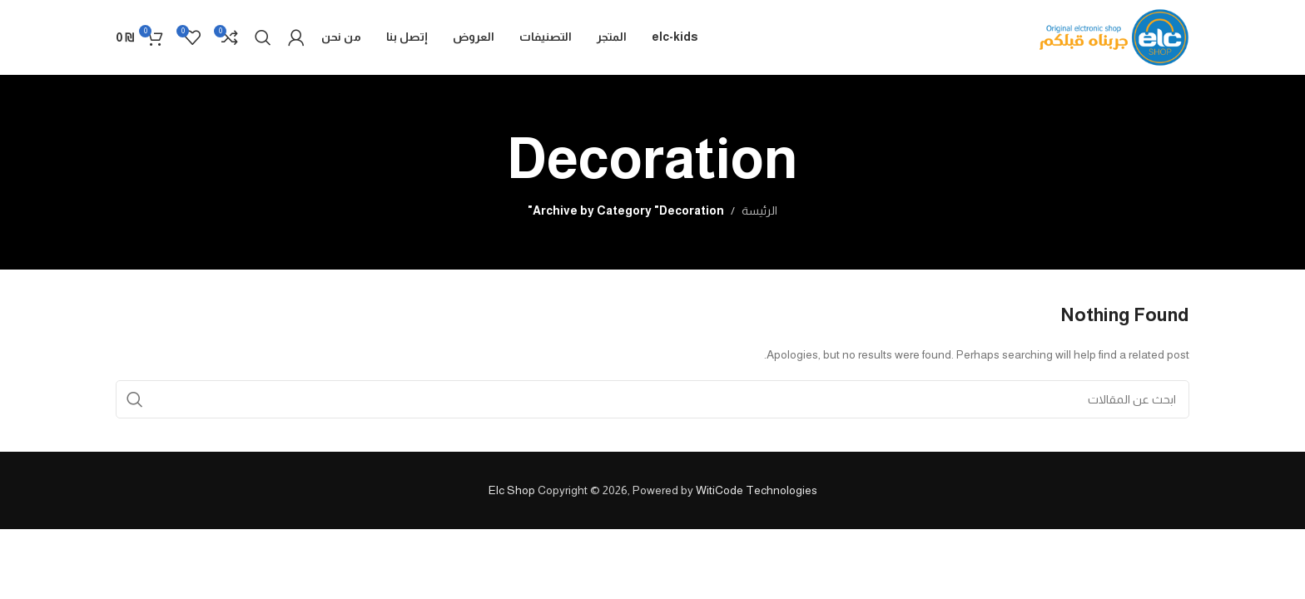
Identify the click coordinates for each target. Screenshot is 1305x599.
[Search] (263, 37)
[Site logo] (1114, 36)
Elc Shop (512, 490)
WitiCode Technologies (756, 490)
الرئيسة (759, 210)
